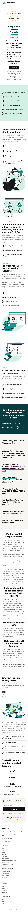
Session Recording (6, 875)
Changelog (4, 854)
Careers (3, 888)
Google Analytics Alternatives (9, 860)
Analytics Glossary (6, 862)
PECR (3, 903)
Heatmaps (4, 877)
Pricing (3, 850)
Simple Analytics (6, 871)
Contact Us (4, 892)
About (3, 886)
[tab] (14, 692)
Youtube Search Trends (7, 864)
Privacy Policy (5, 856)
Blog (3, 848)
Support (4, 879)
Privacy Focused (5, 873)
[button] (24, 2)
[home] (9, 3)
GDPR (3, 899)
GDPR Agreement (6, 858)
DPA (3, 901)
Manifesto (4, 890)
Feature (3, 852)
